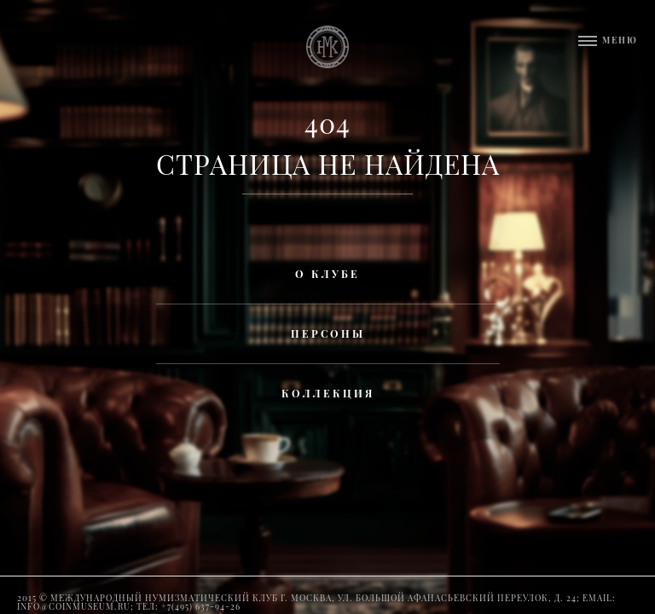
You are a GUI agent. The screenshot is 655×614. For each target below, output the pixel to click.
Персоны (328, 333)
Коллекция (327, 393)
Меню (620, 40)
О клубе (327, 274)
